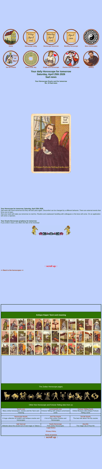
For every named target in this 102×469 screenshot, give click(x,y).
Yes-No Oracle (85, 416)
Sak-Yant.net (20, 424)
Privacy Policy (51, 431)
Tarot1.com (21, 409)
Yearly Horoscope (55, 424)
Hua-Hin (85, 424)
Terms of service (51, 435)
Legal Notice (51, 428)
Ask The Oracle (55, 416)
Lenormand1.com (55, 409)
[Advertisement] (51, 15)
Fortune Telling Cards (85, 409)
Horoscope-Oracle (20, 416)
